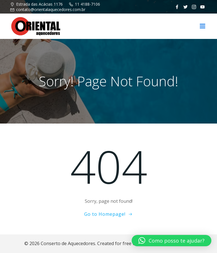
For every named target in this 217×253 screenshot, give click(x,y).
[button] (171, 240)
